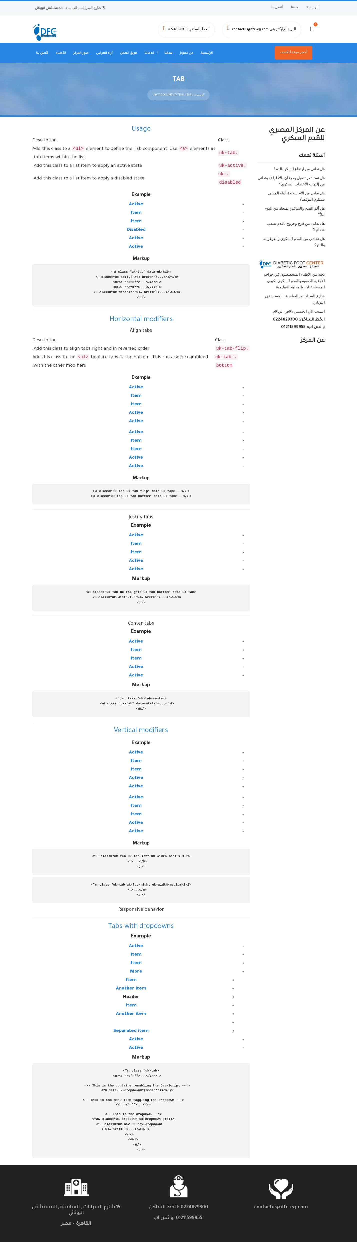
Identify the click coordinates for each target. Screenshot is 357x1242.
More (136, 970)
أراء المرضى (104, 53)
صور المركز (80, 53)
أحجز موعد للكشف (293, 52)
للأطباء (60, 53)
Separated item (131, 1029)
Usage (141, 128)
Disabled (136, 228)
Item (136, 211)
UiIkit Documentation (168, 93)
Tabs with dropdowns (141, 925)
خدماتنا (149, 53)
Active (136, 203)
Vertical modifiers (141, 729)
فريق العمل (128, 53)
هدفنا (294, 7)
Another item (131, 987)
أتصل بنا (277, 7)
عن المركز (186, 53)
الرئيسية (313, 7)
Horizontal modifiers (141, 318)
